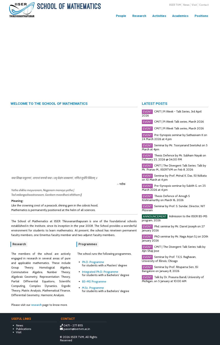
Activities (159, 16)
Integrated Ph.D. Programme (100, 272)
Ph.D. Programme (93, 262)
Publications (23, 329)
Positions (201, 16)
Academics (180, 16)
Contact (204, 4)
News (186, 4)
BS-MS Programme (94, 281)
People (121, 16)
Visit (194, 4)
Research (139, 16)
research (36, 305)
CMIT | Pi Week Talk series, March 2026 (179, 121)
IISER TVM (175, 4)
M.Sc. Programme (93, 287)
